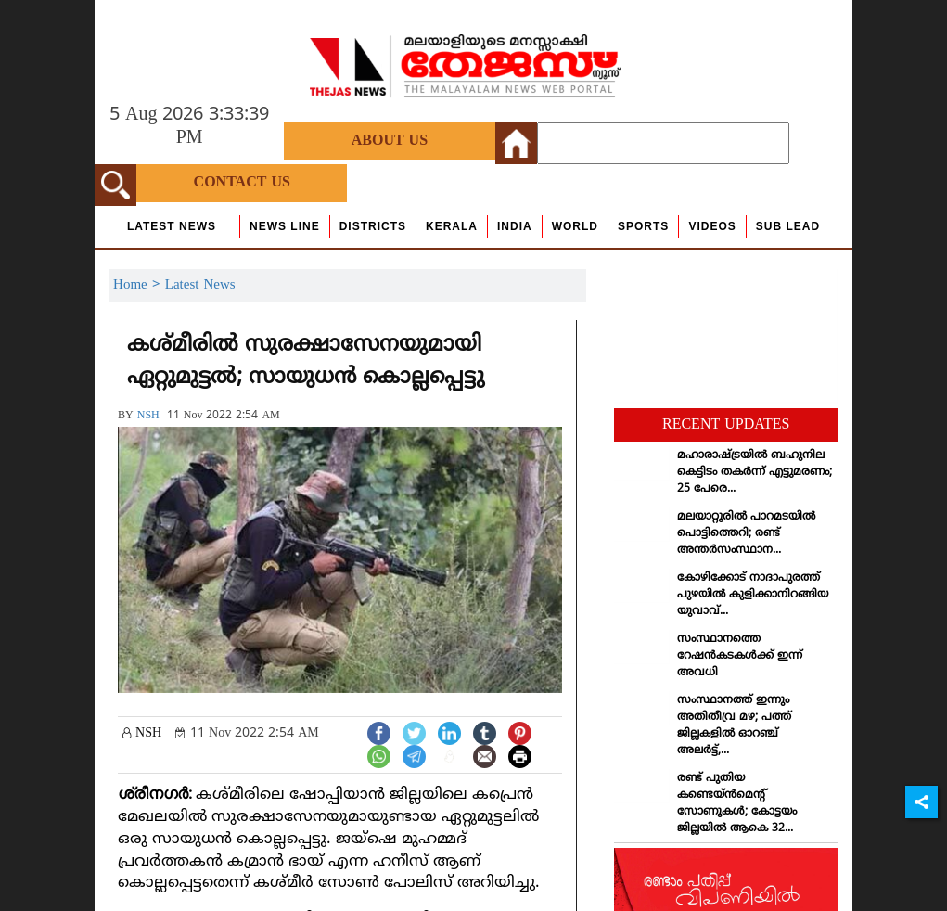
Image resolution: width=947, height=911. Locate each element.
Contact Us (242, 182)
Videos (712, 226)
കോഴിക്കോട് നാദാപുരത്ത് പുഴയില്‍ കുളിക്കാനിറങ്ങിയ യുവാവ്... (752, 595)
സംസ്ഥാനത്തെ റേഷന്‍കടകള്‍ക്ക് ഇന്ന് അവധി (739, 656)
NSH (148, 416)
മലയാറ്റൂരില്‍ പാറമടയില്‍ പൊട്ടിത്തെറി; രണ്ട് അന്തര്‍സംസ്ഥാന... (746, 534)
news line (285, 226)
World (575, 226)
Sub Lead (788, 226)
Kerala (452, 226)
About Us (390, 141)
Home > (139, 285)
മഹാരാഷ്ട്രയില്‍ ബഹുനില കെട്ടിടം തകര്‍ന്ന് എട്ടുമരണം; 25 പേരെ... (754, 472)
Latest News (171, 226)
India (514, 226)
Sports (643, 226)
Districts (372, 226)
